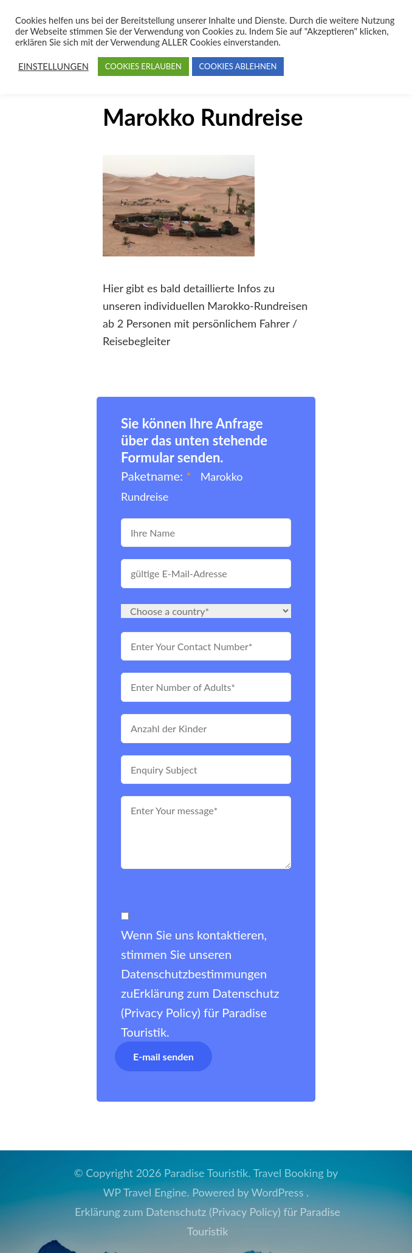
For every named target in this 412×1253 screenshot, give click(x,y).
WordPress (278, 1192)
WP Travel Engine (145, 1192)
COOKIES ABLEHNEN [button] (238, 66)
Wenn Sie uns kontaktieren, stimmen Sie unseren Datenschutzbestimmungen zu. (200, 983)
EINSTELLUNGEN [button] (53, 66)
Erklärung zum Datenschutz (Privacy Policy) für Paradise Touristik (200, 1012)
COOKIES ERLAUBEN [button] (143, 66)
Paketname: (156, 476)
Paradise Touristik (206, 1172)
